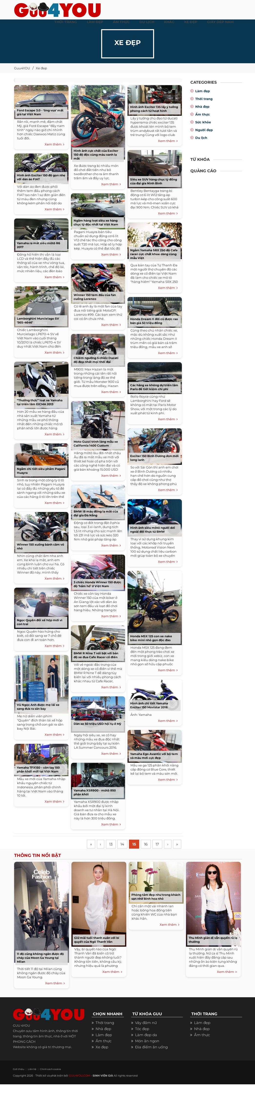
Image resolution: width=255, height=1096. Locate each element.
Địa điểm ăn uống (151, 1058)
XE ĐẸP (190, 22)
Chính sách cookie (47, 1080)
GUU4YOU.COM (79, 1087)
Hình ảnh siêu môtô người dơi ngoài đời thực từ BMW (152, 529)
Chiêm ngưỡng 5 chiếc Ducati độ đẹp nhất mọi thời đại (96, 360)
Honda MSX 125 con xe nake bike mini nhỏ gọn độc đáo (151, 638)
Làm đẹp (202, 91)
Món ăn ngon (147, 1052)
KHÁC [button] (169, 22)
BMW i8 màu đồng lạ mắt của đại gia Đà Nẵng (96, 513)
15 (137, 844)
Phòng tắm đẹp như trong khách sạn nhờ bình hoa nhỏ (155, 908)
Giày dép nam (220, 22)
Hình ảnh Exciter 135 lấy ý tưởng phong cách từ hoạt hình (154, 109)
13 (112, 844)
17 (161, 844)
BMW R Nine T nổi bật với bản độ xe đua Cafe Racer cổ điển (96, 655)
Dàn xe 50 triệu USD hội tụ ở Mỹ (97, 724)
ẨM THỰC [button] (121, 22)
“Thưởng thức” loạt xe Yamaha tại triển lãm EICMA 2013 (39, 402)
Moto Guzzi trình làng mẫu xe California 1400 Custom (96, 443)
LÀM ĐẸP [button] (95, 22)
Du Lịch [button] (146, 22)
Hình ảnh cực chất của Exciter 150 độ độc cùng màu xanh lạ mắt (96, 154)
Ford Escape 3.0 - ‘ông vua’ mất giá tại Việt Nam (40, 112)
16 (149, 844)
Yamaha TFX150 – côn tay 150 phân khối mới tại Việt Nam (38, 769)
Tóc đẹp (142, 1040)
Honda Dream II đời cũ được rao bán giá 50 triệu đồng (154, 321)
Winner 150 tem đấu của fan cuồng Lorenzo (95, 297)
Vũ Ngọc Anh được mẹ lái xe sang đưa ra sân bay (38, 706)
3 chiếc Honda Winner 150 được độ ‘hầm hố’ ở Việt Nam (97, 584)
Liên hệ (30, 1080)
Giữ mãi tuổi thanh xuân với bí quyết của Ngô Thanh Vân (96, 951)
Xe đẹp (41, 68)
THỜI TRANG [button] (65, 22)
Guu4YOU (22, 68)
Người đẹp (204, 130)
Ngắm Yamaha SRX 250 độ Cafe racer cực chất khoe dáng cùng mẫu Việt (154, 254)
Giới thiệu (18, 1080)
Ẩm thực (202, 114)
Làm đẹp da (146, 1046)
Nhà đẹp (202, 106)
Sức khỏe (203, 122)
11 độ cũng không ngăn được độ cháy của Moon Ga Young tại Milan (40, 969)
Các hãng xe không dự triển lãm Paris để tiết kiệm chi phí (154, 387)
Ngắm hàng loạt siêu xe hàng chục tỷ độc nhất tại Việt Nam (96, 222)
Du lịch (201, 138)
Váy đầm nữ (146, 1034)
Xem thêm (54, 144)
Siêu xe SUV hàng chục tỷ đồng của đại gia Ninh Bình (153, 181)
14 (124, 844)
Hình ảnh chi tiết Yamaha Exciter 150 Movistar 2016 (149, 705)
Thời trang (204, 99)
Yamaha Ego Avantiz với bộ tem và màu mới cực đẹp (154, 756)
